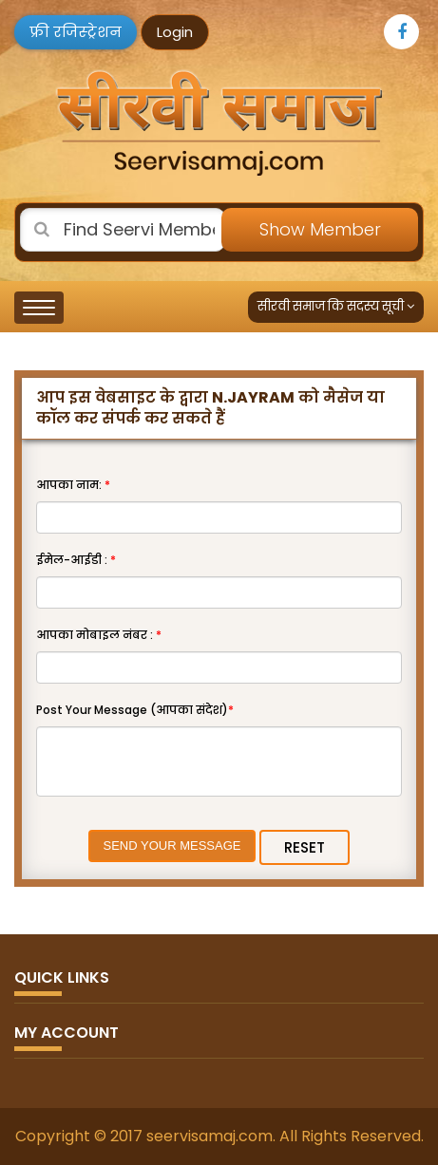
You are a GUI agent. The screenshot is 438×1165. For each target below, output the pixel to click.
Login (175, 32)
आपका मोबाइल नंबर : (99, 635)
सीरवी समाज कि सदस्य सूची (335, 306)
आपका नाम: (73, 485)
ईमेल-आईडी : (76, 560)
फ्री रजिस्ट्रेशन (75, 32)
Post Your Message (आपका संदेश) (135, 710)
